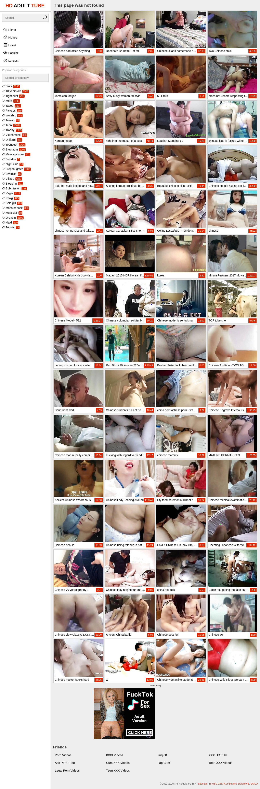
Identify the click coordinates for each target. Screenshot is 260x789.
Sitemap (202, 783)
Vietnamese (14, 135)
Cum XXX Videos (118, 762)
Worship (12, 115)
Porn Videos (63, 755)
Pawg (10, 198)
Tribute (11, 227)
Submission (14, 188)
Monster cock (15, 208)
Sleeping (12, 183)
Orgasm (13, 217)
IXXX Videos (114, 755)
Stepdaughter (16, 169)
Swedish (12, 173)
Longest (10, 60)
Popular (10, 53)
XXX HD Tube (218, 755)
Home (9, 29)
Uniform (12, 139)
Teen (11, 125)
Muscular (12, 212)
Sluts (11, 86)
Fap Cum (163, 762)
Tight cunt (13, 96)
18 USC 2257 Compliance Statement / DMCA (233, 783)
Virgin (11, 193)
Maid (10, 222)
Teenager (13, 144)
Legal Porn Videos (67, 770)
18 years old (15, 91)
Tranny (12, 130)
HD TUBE (24, 5)
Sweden (11, 159)
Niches (10, 37)
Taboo (11, 105)
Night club (12, 164)
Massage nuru (16, 154)
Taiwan (11, 120)
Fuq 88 (162, 755)
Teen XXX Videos (220, 762)
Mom (11, 100)
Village (12, 178)
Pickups (12, 110)
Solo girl (12, 203)
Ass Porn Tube (65, 762)
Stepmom (14, 149)
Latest (9, 45)
